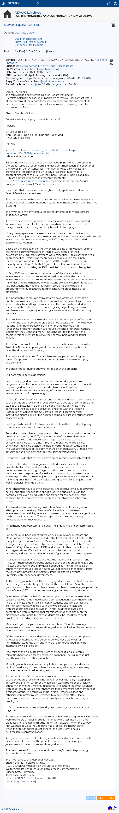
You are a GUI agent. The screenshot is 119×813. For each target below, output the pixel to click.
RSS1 (101, 797)
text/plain (35, 84)
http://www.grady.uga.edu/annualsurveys (31, 181)
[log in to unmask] (48, 69)
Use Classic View (24, 32)
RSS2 (111, 797)
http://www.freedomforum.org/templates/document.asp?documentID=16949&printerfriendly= (41, 152)
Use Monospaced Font (28, 38)
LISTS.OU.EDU (10, 808)
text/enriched (60, 84)
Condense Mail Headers (29, 45)
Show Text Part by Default (30, 41)
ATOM (91, 797)
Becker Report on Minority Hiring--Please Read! (44, 66)
